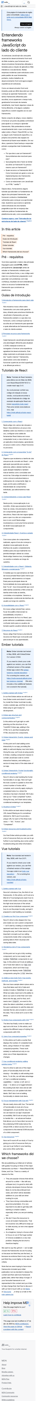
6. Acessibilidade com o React (13, 605)
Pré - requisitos (8, 236)
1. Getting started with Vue (11, 889)
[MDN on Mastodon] (14, 1355)
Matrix (27, 1289)
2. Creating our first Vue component (15, 916)
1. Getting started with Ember (12, 693)
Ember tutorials (8, 245)
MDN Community (8, 1393)
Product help (7, 1383)
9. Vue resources (8, 1137)
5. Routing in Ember (9, 807)
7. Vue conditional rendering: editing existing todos (15, 1062)
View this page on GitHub (12, 1327)
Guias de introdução (10, 239)
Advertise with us (8, 1375)
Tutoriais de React (9, 242)
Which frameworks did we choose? (16, 252)
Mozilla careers (7, 1372)
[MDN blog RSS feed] (17, 1355)
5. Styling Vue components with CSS (15, 1020)
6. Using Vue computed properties (14, 1036)
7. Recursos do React (10, 630)
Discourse (7, 1292)
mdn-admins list (7, 1294)
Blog (3, 1368)
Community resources (10, 1396)
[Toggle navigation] (33, 2)
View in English (26, 24)
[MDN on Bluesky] (6, 1355)
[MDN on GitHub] (3, 1355)
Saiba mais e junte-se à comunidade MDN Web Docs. (19, 17)
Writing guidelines (8, 1400)
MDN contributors (21, 1324)
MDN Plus (5, 1379)
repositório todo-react (20, 404)
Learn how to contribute (12, 1315)
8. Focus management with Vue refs (15, 1101)
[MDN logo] (6, 1345)
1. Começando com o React (12, 421)
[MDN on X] (10, 1355)
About (4, 1365)
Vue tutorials (7, 248)
